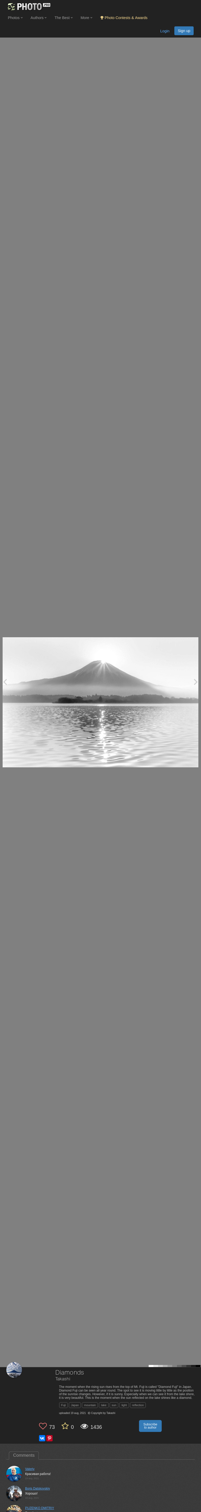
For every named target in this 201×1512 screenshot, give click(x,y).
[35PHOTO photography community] (28, 6)
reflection (138, 1405)
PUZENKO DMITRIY (39, 1508)
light (124, 1405)
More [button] (86, 18)
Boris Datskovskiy (37, 1488)
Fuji (63, 1405)
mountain (90, 1405)
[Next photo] (196, 682)
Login (164, 31)
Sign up (184, 31)
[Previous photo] (5, 682)
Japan (75, 1405)
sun (114, 1405)
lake (103, 1405)
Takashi (62, 1379)
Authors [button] (39, 18)
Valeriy (30, 1469)
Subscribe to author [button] (150, 1426)
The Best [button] (63, 18)
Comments (24, 1455)
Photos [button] (15, 18)
